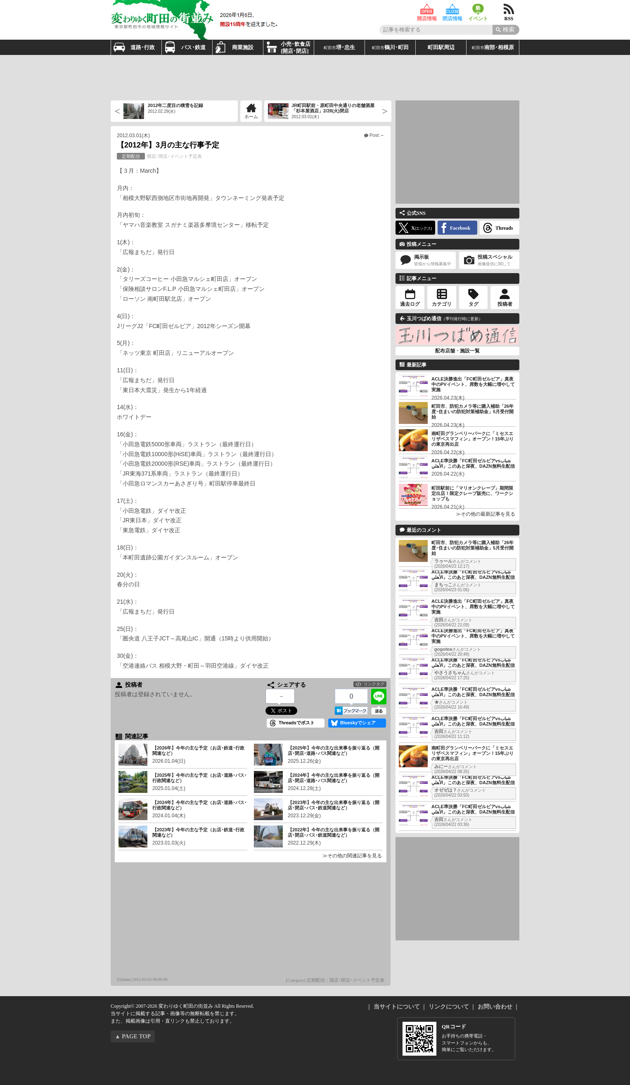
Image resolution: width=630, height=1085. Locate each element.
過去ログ (410, 304)
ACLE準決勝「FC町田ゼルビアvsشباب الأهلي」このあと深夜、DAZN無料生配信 (473, 463)
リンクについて (449, 1007)
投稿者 (504, 304)
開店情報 (427, 9)
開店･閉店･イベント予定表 (159, 156)
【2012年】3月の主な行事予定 (168, 145)
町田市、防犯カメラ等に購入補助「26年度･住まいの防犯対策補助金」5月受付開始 (472, 411)
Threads (504, 228)
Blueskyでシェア (358, 722)
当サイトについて (397, 1007)
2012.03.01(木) (133, 135)
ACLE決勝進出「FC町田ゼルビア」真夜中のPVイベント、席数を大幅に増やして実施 (473, 384)
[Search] (506, 30)
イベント (478, 9)
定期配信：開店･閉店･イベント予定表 (345, 980)
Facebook (460, 228)
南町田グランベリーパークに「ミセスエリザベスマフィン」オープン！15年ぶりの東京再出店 (472, 439)
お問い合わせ (495, 1007)
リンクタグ (374, 684)
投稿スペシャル (489, 260)
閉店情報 (452, 9)
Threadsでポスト (297, 722)
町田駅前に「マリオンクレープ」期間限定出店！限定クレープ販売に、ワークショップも (472, 493)
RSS (509, 9)
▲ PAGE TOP (133, 1036)
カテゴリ (442, 304)
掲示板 (425, 260)
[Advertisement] (315, 77)
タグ (473, 304)
